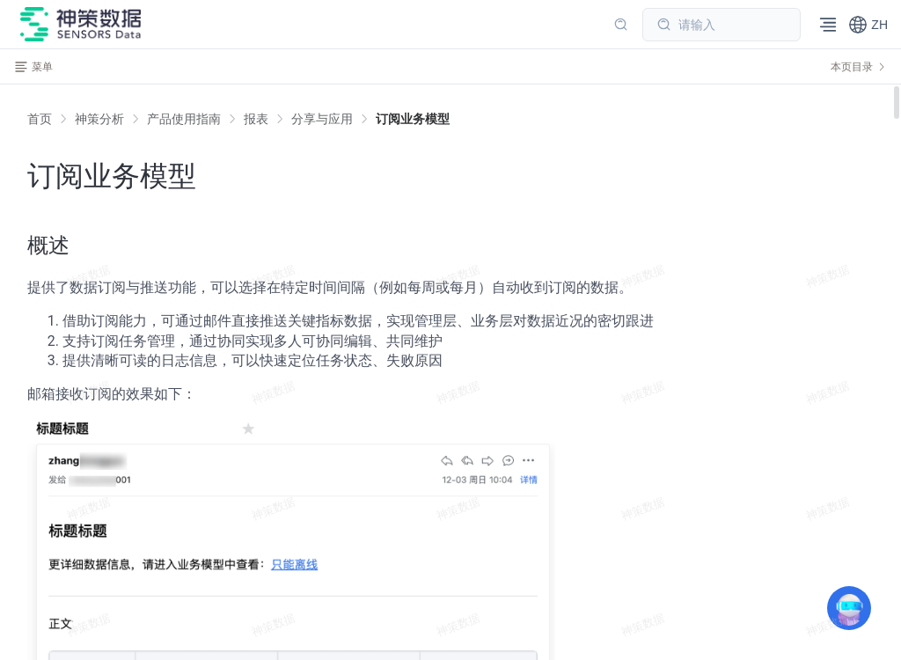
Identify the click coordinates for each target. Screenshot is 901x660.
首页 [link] (39, 119)
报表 (256, 119)
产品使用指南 (184, 119)
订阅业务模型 (413, 119)
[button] (868, 24)
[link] (99, 119)
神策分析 (99, 119)
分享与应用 (322, 119)
